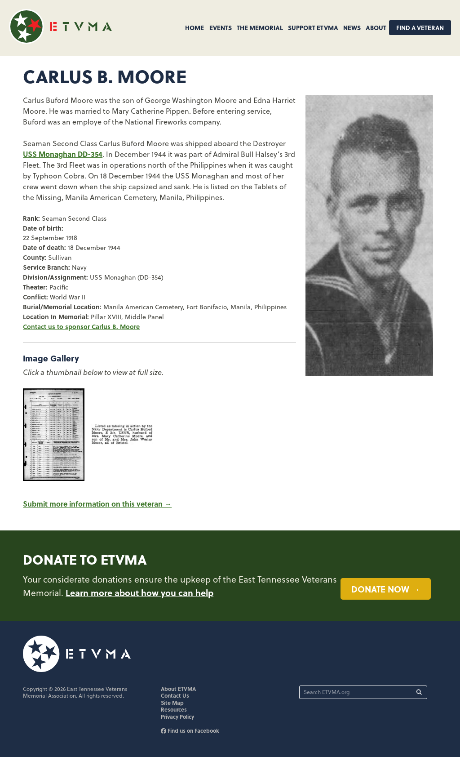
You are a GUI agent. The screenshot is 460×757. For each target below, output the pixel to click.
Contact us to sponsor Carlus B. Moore (81, 326)
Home (194, 27)
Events (220, 27)
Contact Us (175, 695)
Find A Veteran (420, 27)
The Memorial (260, 27)
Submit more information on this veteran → (97, 504)
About (376, 27)
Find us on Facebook (190, 730)
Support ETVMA (313, 27)
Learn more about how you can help (139, 592)
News (352, 27)
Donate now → (385, 589)
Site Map (172, 703)
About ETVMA (178, 689)
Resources (174, 709)
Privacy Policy (177, 716)
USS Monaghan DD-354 (62, 154)
